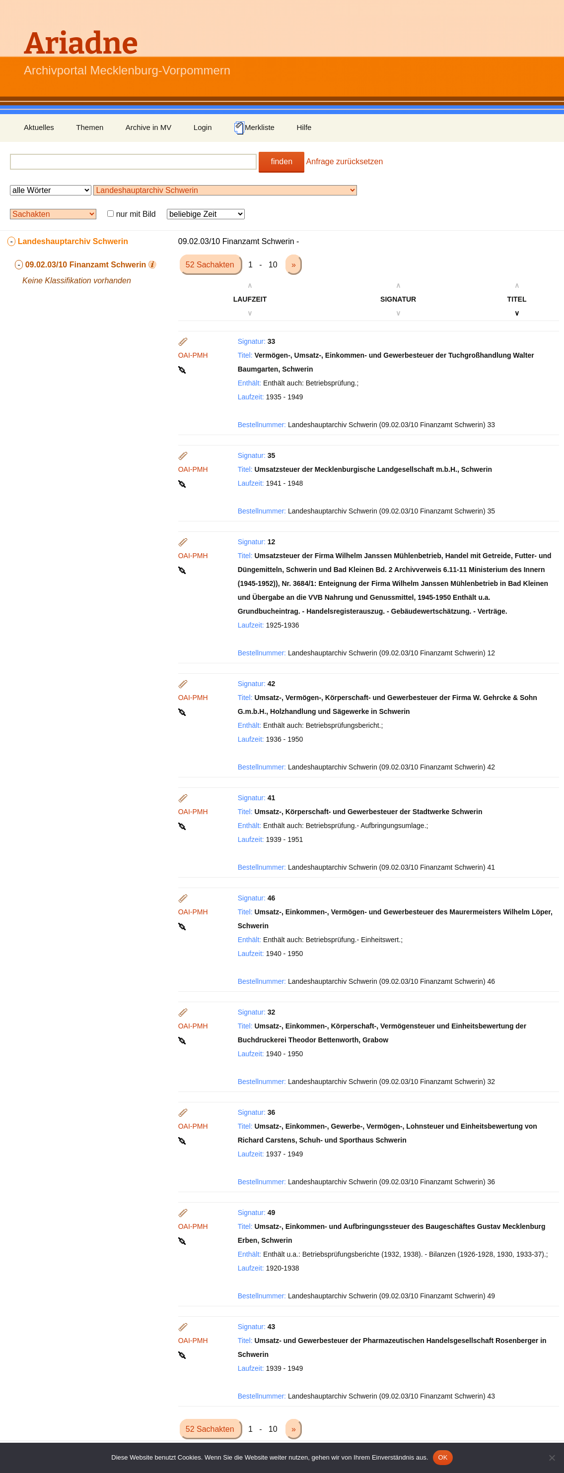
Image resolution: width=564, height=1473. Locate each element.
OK (442, 1457)
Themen (89, 127)
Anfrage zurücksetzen (344, 161)
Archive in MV (149, 127)
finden (281, 161)
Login (203, 127)
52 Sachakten (211, 264)
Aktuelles (39, 127)
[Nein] (552, 1458)
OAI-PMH (193, 355)
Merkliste (254, 128)
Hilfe (303, 127)
